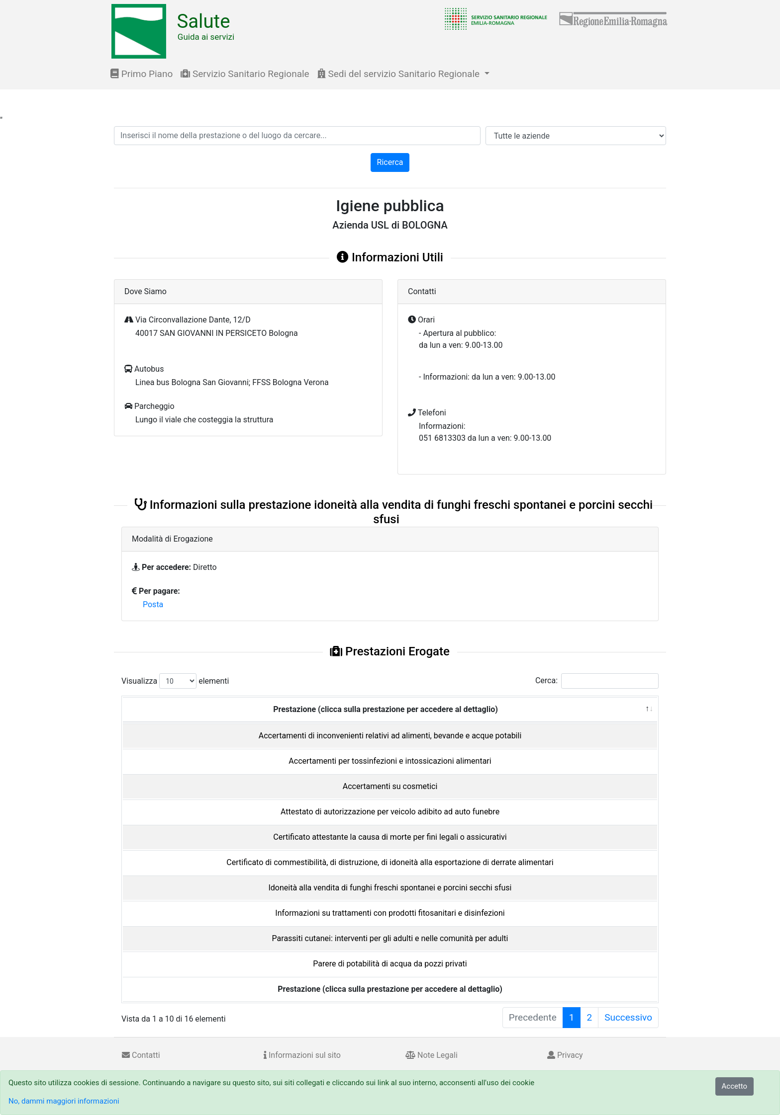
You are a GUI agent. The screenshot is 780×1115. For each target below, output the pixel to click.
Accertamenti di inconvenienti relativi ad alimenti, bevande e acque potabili (390, 735)
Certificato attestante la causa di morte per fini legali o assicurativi (389, 837)
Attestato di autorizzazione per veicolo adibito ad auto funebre (390, 811)
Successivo (628, 1017)
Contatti (141, 1055)
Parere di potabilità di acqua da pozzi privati (390, 963)
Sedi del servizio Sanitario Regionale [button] (399, 74)
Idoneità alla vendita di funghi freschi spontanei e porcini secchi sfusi (389, 887)
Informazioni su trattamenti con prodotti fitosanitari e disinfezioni (389, 913)
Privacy (565, 1055)
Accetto (735, 1086)
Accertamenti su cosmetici (390, 786)
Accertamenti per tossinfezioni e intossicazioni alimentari (390, 761)
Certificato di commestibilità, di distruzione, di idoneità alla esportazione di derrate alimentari (389, 862)
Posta (153, 604)
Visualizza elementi (175, 681)
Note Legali (431, 1055)
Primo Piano (141, 74)
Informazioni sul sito (302, 1055)
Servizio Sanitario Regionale (245, 74)
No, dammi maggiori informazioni (63, 1101)
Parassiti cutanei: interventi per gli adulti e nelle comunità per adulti (390, 938)
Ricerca (390, 162)
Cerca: (597, 681)
